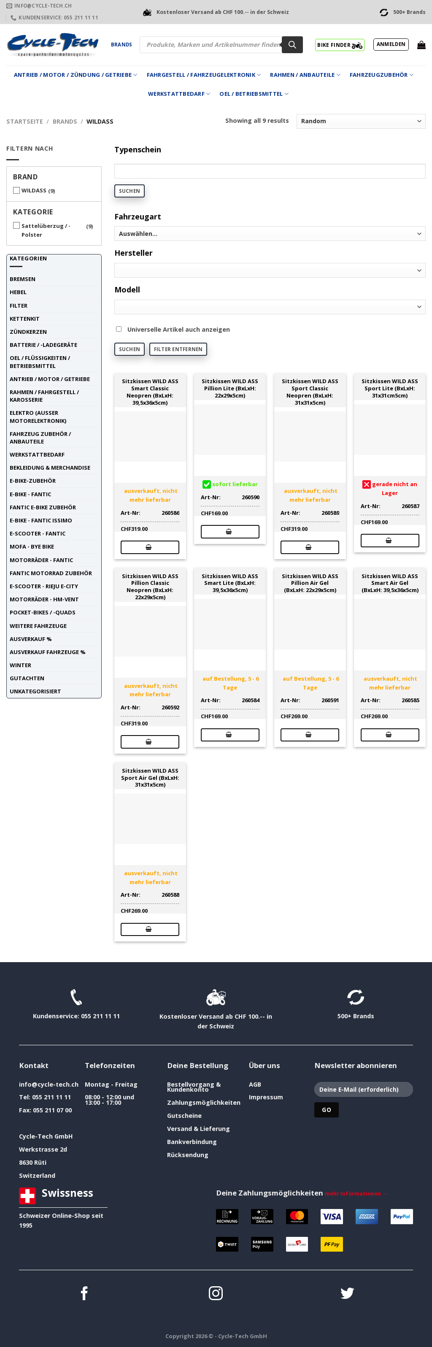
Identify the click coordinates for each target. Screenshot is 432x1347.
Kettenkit (25, 318)
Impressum (266, 1097)
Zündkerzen (28, 331)
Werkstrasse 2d (43, 1149)
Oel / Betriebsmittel (254, 94)
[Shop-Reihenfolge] (361, 121)
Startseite (24, 121)
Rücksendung (187, 1155)
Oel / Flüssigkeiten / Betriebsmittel (40, 361)
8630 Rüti (32, 1162)
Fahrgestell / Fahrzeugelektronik (204, 75)
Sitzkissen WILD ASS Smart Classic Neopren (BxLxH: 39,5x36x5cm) (150, 392)
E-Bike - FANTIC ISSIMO (41, 520)
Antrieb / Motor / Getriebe (50, 379)
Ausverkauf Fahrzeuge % (48, 652)
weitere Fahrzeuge (38, 626)
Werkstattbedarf (179, 94)
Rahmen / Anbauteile (305, 75)
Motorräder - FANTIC (41, 560)
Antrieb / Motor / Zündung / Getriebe (76, 75)
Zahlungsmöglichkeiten (203, 1102)
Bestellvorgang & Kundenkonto (194, 1086)
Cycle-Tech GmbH (46, 1136)
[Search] (292, 44)
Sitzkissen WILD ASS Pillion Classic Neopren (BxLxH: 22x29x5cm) (150, 587)
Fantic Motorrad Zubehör (51, 573)
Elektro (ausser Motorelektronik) (38, 416)
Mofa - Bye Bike (32, 546)
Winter (20, 665)
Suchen (129, 191)
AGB (255, 1084)
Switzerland (37, 1175)
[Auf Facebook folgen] (85, 1294)
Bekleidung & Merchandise (50, 467)
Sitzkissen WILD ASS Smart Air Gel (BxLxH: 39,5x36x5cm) (390, 583)
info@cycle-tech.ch (48, 1084)
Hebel (18, 292)
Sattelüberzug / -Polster (46, 230)
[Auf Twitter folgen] (347, 1294)
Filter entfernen (178, 349)
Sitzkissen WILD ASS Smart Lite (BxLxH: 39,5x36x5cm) (230, 583)
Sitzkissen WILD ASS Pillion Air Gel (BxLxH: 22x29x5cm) (310, 583)
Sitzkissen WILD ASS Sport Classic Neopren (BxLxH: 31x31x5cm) (310, 392)
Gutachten (27, 678)
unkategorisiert (35, 691)
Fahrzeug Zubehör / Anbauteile (40, 437)
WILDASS (34, 190)
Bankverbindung (192, 1142)
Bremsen (22, 279)
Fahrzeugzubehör (381, 75)
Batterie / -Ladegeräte (43, 345)
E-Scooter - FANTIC (37, 533)
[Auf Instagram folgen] (216, 1294)
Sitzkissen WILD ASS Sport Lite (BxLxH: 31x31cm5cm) (390, 388)
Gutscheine (184, 1116)
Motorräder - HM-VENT (44, 599)
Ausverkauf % (31, 639)
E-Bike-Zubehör (33, 480)
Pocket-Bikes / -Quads (43, 612)
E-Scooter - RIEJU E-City (44, 586)
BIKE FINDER (339, 44)
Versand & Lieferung (198, 1129)
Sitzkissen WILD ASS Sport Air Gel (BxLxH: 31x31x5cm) (150, 777)
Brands (121, 44)
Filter (18, 305)
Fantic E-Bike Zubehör (43, 507)
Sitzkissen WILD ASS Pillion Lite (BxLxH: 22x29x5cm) (230, 388)
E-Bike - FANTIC (30, 494)
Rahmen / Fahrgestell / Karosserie (44, 395)
